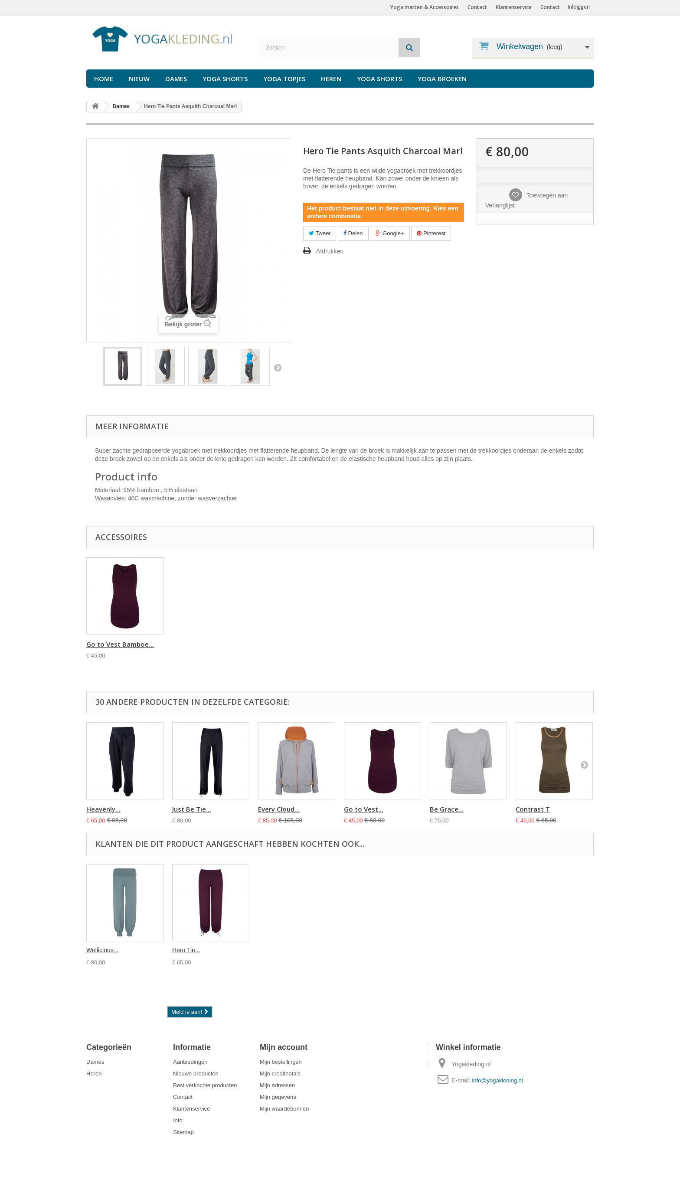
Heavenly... (103, 809)
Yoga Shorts (225, 78)
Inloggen (579, 6)
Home (103, 78)
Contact (550, 7)
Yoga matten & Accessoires (424, 7)
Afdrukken (329, 251)
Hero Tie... (186, 950)
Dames (176, 78)
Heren (331, 78)
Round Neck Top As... (205, 644)
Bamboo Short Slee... (291, 644)
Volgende (277, 367)
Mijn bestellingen (281, 1062)
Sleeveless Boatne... (118, 644)
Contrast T (533, 809)
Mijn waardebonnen (284, 1108)
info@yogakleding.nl (497, 1080)
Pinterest (431, 233)
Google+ (390, 233)
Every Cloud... (279, 809)
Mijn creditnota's (280, 1073)
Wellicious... (102, 950)
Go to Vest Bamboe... (463, 644)
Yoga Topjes (284, 78)
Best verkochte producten (205, 1085)
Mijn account (283, 1047)
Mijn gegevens (278, 1097)
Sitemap (183, 1132)
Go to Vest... (363, 809)
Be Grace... (447, 809)
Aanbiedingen (190, 1062)
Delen (353, 233)
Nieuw (139, 78)
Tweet (319, 233)
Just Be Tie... (191, 809)
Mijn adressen (277, 1085)
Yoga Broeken (442, 78)
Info (178, 1120)
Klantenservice (514, 7)
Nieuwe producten (196, 1073)
